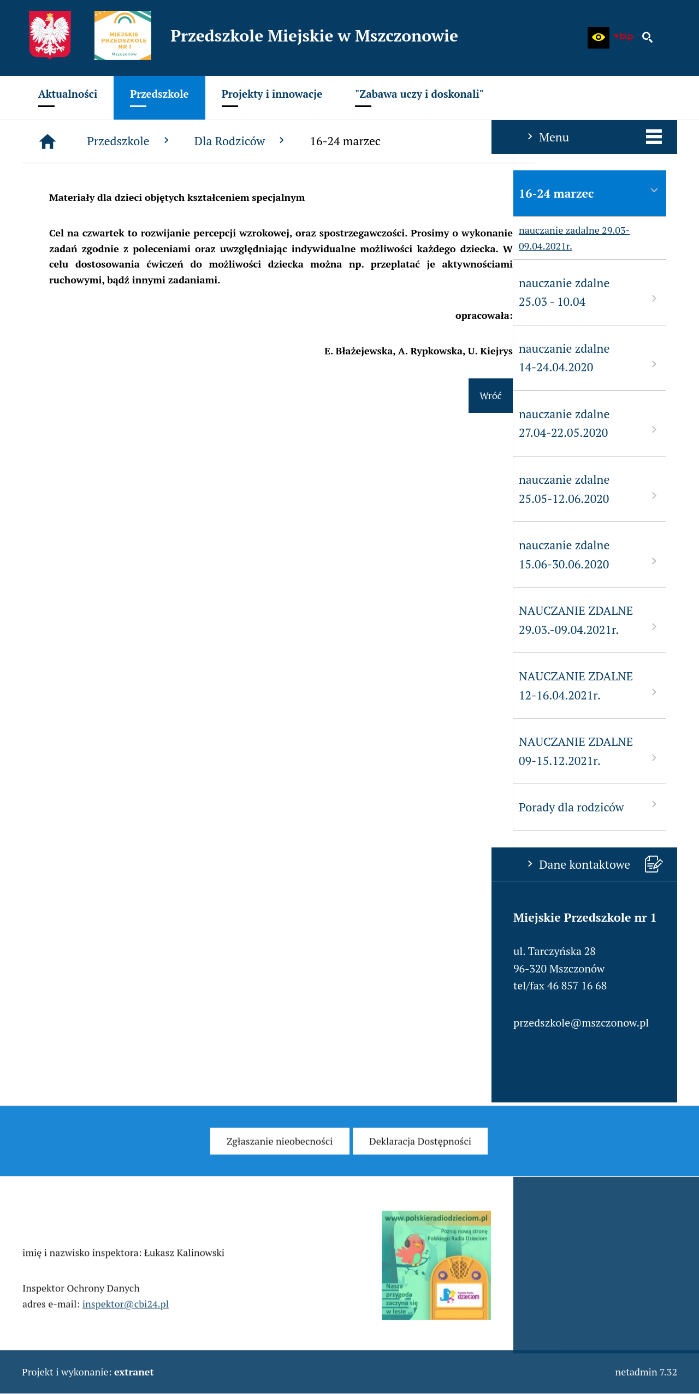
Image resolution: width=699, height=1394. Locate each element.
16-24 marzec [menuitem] (98, 192)
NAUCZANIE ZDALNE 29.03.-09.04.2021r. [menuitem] (98, 620)
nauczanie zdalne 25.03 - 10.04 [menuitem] (98, 292)
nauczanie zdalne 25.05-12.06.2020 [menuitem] (98, 489)
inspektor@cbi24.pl (125, 1319)
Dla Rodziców (406, 141)
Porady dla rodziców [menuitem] (98, 806)
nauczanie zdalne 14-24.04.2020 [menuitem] (98, 358)
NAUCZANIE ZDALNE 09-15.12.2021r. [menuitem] (98, 751)
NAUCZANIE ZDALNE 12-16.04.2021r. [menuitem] (98, 685)
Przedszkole (294, 141)
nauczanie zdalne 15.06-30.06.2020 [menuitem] (98, 554)
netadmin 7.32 (646, 1371)
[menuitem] (68, 98)
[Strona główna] (212, 141)
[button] (598, 38)
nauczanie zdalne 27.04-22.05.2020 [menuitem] (98, 423)
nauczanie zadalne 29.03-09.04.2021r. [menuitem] (80, 238)
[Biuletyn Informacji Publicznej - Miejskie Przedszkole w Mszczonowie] (623, 38)
